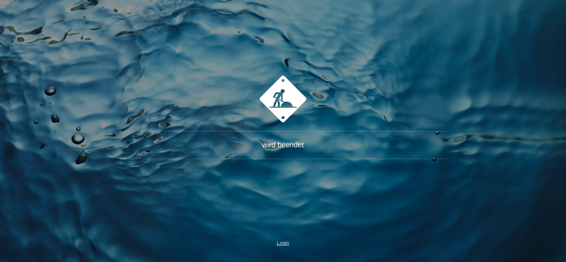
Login (283, 243)
